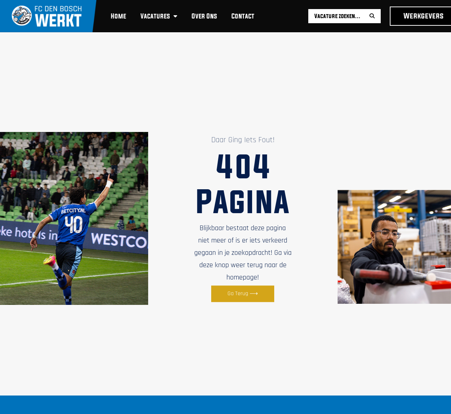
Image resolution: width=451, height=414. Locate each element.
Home (118, 16)
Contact (242, 16)
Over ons (204, 16)
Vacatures (159, 15)
